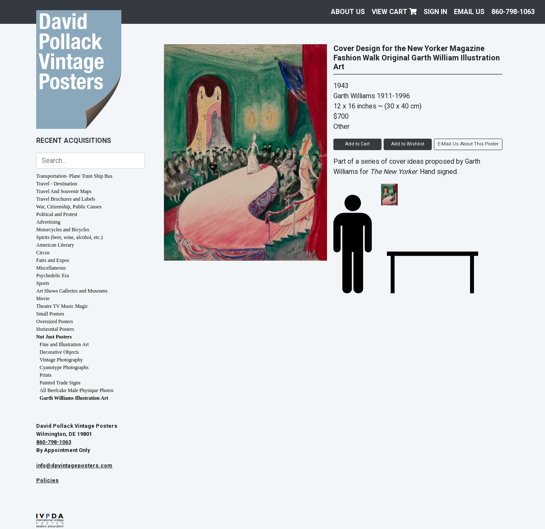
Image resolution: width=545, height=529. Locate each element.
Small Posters (50, 314)
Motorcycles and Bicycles (62, 230)
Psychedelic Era (52, 276)
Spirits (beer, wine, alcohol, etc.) (69, 237)
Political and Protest (56, 214)
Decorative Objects (59, 352)
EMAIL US (469, 12)
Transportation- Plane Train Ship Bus (74, 176)
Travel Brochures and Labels (65, 199)
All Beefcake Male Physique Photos (76, 390)
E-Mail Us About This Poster (468, 144)
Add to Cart (357, 144)
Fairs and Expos (52, 260)
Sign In (435, 12)
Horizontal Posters (55, 329)
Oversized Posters (54, 321)
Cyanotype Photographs (64, 367)
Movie (42, 298)
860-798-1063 (513, 12)
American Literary (55, 245)
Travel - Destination (56, 184)
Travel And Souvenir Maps (64, 191)
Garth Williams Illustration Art (74, 398)
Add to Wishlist (407, 144)
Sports (42, 283)
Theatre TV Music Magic (62, 306)
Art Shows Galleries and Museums (71, 291)
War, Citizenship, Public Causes (69, 207)
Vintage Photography (61, 360)
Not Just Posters (54, 337)
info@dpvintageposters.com (74, 465)
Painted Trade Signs (60, 383)
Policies (47, 480)
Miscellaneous (51, 268)
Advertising (48, 222)
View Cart (394, 12)
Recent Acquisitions (73, 141)
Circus (42, 253)
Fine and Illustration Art (64, 344)
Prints (46, 375)
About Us (348, 12)
